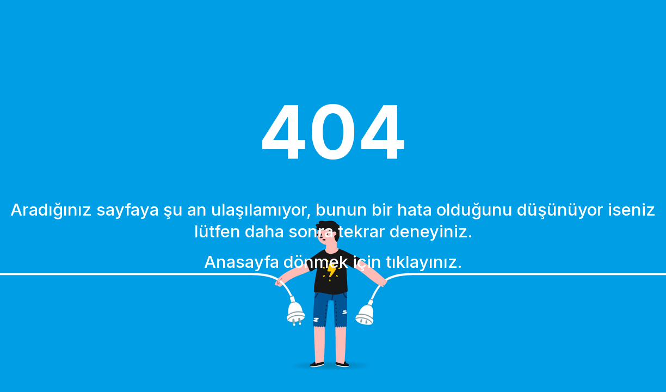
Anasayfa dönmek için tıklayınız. (333, 262)
